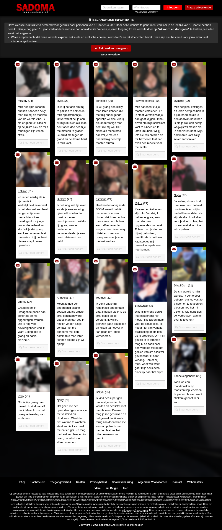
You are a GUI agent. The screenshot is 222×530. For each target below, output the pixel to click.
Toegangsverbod (60, 482)
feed (125, 488)
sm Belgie (112, 488)
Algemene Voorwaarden (152, 482)
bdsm (97, 488)
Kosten (80, 482)
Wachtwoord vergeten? (146, 12)
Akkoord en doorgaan (111, 48)
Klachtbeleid (37, 482)
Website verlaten (111, 54)
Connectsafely (141, 510)
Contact (177, 482)
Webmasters (195, 482)
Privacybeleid (98, 482)
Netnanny (126, 510)
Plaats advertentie (199, 7)
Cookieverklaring (122, 482)
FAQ (22, 482)
